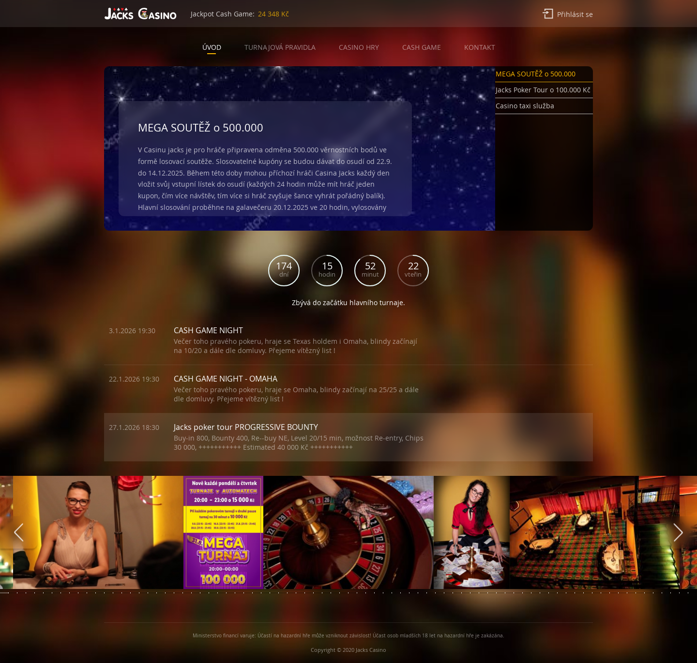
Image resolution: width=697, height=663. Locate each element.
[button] (544, 76)
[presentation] (18, 532)
